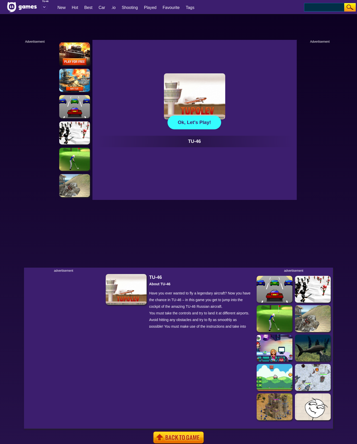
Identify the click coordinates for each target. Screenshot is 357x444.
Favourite (171, 7)
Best (88, 7)
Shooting (130, 7)
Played (150, 7)
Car (102, 7)
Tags (190, 7)
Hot (75, 7)
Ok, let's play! (194, 122)
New (61, 7)
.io (113, 7)
